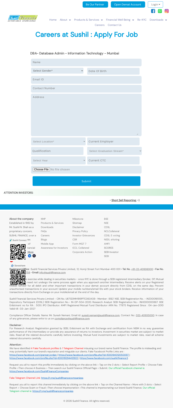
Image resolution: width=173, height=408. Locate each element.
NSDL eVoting (111, 239)
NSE (106, 222)
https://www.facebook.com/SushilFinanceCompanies (39, 371)
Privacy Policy (80, 231)
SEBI (106, 256)
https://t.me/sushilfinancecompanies (52, 391)
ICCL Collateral (80, 247)
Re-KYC (141, 19)
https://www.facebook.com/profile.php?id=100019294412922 (44, 358)
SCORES (108, 247)
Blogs (44, 239)
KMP (43, 218)
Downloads (156, 19)
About (63, 19)
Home (53, 19)
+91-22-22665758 (19, 272)
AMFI (107, 243)
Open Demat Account (127, 4)
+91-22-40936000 (142, 269)
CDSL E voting (112, 235)
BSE (106, 218)
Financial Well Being (118, 19)
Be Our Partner (95, 4)
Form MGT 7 (79, 243)
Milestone (77, 218)
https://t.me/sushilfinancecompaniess (62, 377)
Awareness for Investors (54, 247)
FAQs (44, 231)
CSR (74, 239)
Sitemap (77, 222)
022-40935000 (145, 315)
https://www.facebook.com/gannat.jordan (33, 354)
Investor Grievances (83, 235)
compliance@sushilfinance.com (72, 318)
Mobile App (47, 243)
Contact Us (114, 25)
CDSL (107, 227)
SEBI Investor (111, 252)
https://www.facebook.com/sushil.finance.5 (104, 358)
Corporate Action (82, 252)
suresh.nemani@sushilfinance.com (101, 315)
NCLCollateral (111, 231)
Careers (100, 25)
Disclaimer (78, 227)
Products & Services (86, 19)
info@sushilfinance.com (52, 272)
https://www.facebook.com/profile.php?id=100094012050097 (93, 354)
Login (155, 4)
